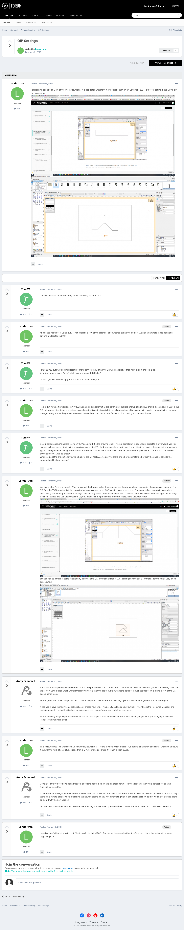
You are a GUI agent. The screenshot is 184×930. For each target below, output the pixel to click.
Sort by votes (159, 278)
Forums (6, 22)
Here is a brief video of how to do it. (57, 833)
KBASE (35, 15)
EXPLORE (9, 16)
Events (18, 22)
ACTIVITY (23, 15)
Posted (42, 83)
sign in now (68, 868)
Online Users (46, 22)
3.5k (23, 706)
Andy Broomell (25, 681)
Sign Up (175, 6)
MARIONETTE (76, 15)
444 (17, 108)
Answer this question (165, 63)
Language (81, 922)
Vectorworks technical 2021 (88, 833)
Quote (40, 264)
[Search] (146, 15)
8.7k (23, 314)
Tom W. (25, 289)
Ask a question (137, 63)
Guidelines (31, 22)
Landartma (41, 49)
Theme (93, 922)
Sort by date (173, 278)
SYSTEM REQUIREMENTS (54, 15)
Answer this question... (30, 882)
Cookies (105, 922)
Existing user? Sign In (154, 6)
